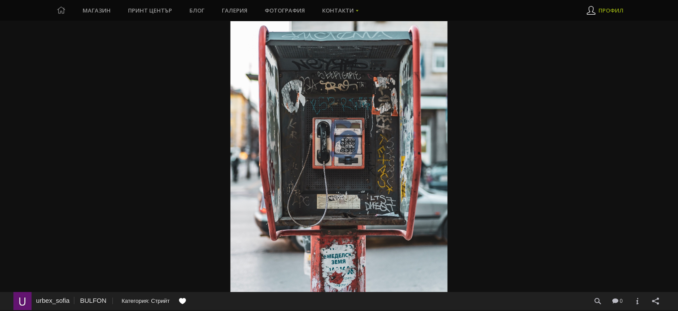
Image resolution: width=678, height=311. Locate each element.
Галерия (234, 10)
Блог (197, 10)
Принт (150, 10)
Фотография (285, 10)
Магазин (97, 10)
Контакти (338, 10)
